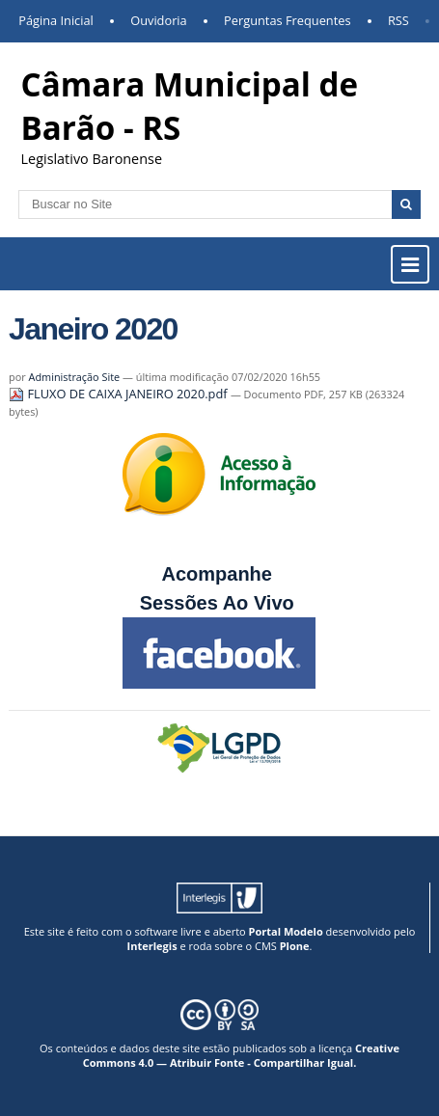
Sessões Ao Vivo (220, 602)
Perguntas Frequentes (287, 20)
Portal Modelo (286, 931)
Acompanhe (216, 574)
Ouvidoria (158, 20)
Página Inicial (56, 20)
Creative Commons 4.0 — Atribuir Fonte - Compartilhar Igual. (241, 1055)
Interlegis (152, 946)
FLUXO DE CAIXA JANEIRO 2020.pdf (120, 393)
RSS (398, 20)
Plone (295, 946)
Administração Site (75, 376)
